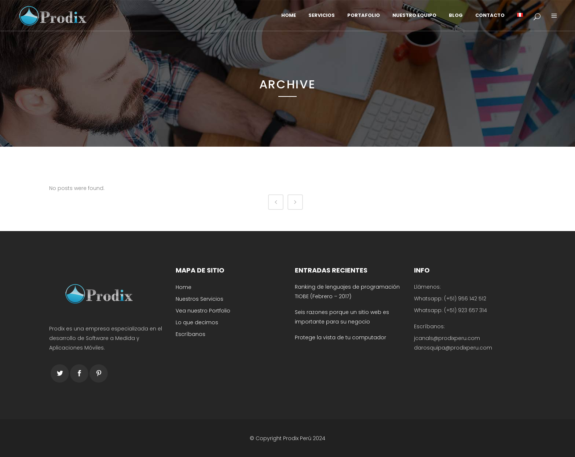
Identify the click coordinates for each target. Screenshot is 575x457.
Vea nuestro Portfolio (203, 310)
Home (183, 287)
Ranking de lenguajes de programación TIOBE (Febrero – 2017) (347, 291)
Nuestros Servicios (199, 299)
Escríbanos (190, 334)
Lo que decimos (197, 322)
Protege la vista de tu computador (340, 337)
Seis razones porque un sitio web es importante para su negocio (342, 316)
